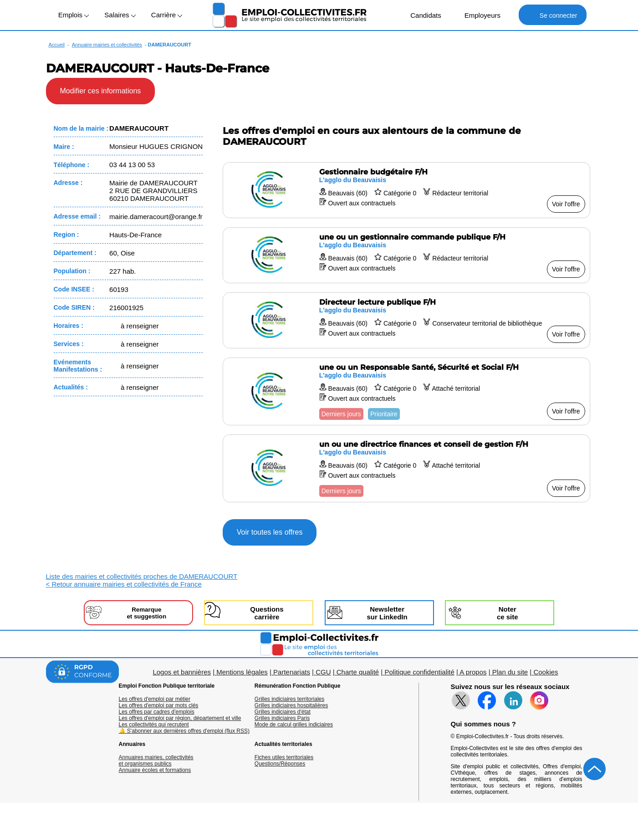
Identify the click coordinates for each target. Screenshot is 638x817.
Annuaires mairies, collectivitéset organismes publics (156, 760)
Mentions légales (242, 672)
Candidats (421, 14)
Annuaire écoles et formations (155, 770)
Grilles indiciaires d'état (283, 712)
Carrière (166, 15)
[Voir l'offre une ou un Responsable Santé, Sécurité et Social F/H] (406, 391)
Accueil (57, 44)
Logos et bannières (182, 672)
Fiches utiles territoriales (284, 757)
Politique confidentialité (419, 672)
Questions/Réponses (280, 764)
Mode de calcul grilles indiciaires (294, 724)
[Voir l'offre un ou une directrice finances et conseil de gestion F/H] (406, 468)
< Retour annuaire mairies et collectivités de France (124, 584)
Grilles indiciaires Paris (282, 718)
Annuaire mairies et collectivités (107, 44)
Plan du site (510, 672)
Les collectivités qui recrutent (154, 724)
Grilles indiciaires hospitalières (291, 705)
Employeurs (477, 14)
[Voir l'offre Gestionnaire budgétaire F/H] (406, 190)
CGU (323, 672)
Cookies (545, 672)
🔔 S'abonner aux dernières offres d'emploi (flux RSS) (184, 731)
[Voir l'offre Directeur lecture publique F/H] (406, 320)
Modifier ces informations (100, 91)
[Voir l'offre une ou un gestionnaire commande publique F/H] (406, 255)
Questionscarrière (266, 613)
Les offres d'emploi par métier (154, 699)
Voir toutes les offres (270, 532)
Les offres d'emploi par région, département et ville (180, 718)
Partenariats (291, 672)
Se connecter (552, 14)
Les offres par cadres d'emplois (156, 712)
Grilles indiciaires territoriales (289, 699)
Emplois (73, 15)
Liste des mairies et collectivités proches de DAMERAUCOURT (142, 576)
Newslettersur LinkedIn (387, 613)
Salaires (119, 15)
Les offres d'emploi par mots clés (159, 705)
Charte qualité (358, 672)
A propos (472, 672)
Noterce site (507, 613)
